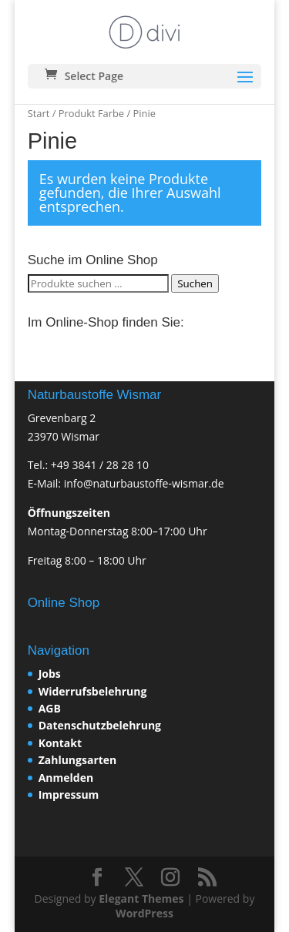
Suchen (195, 283)
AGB (50, 708)
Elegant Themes (141, 898)
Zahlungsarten (78, 760)
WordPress (144, 913)
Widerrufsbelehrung (93, 691)
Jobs (50, 673)
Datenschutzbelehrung (100, 725)
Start (39, 113)
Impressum (69, 794)
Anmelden (66, 777)
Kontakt (60, 743)
